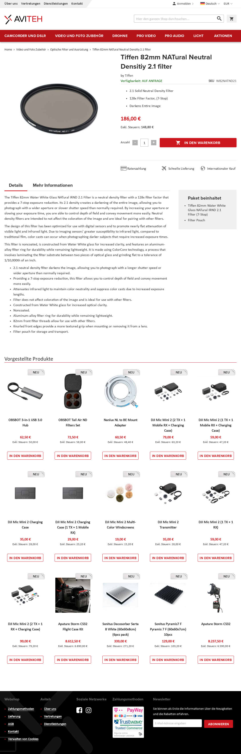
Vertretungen (30, 4)
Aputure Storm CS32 (215, 624)
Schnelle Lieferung (181, 169)
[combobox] (179, 19)
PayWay (128, 722)
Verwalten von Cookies (23, 739)
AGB (11, 724)
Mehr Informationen (53, 185)
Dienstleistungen (56, 4)
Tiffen (129, 76)
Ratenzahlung (136, 169)
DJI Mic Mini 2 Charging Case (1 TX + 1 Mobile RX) (72, 528)
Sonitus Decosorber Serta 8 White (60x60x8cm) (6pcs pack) (120, 629)
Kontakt (77, 4)
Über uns (11, 4)
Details (16, 185)
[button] (229, 4)
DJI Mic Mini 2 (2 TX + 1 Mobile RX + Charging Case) (168, 425)
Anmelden (183, 4)
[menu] (120, 36)
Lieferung (14, 716)
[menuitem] (25, 36)
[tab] (15, 186)
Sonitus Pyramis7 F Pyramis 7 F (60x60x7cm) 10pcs (168, 629)
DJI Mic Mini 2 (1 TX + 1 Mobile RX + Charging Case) (216, 425)
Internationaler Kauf (221, 169)
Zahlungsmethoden (21, 709)
